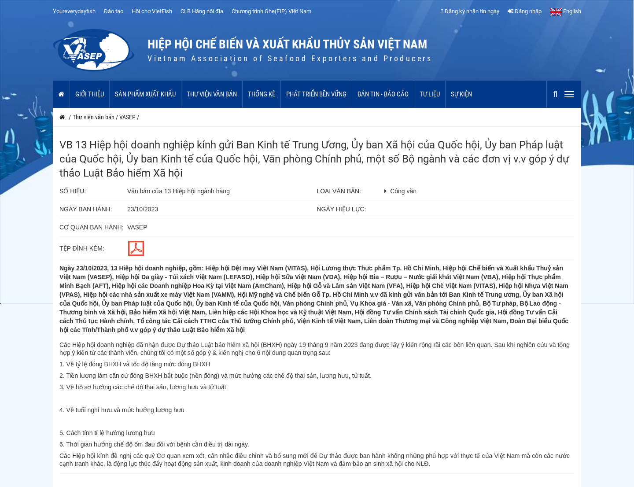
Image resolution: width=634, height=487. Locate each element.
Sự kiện (461, 94)
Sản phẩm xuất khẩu (145, 94)
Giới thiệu (89, 94)
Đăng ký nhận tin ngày (470, 11)
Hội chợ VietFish (152, 11)
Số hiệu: (72, 191)
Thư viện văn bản (212, 94)
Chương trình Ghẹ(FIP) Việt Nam (271, 11)
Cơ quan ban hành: (91, 227)
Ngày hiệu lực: (341, 209)
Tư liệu (430, 94)
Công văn (403, 191)
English (565, 11)
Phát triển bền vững (316, 94)
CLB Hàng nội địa (202, 11)
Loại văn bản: (339, 191)
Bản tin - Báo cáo (383, 94)
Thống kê (261, 94)
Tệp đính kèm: (81, 248)
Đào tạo (113, 11)
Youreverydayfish (74, 11)
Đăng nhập (525, 11)
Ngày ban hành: (85, 209)
